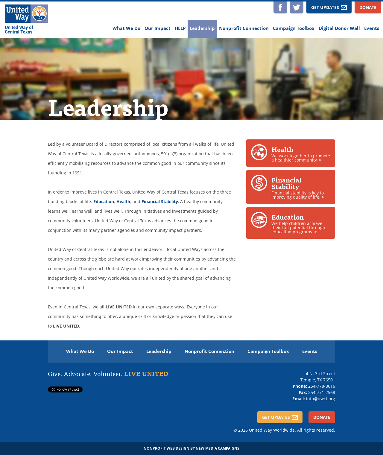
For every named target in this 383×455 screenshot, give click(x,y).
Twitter (296, 7)
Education (103, 201)
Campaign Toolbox (293, 28)
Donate (367, 7)
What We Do (126, 28)
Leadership (202, 28)
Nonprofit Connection (244, 28)
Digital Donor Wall (339, 28)
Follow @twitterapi (106, 391)
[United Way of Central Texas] (26, 19)
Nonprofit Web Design (166, 448)
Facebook (280, 7)
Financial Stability (160, 201)
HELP (180, 28)
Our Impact (158, 28)
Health (123, 201)
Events (371, 28)
